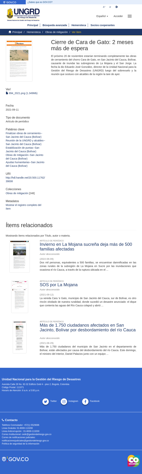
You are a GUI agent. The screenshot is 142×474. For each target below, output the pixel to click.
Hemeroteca (78, 25)
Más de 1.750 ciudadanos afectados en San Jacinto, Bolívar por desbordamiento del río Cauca (88, 327)
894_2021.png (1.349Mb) (22, 93)
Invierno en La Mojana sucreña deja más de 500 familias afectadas (86, 246)
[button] (102, 16)
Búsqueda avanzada (55, 25)
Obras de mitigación (56, 32)
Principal (32, 25)
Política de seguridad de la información (20, 443)
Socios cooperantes (102, 25)
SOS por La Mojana (59, 284)
